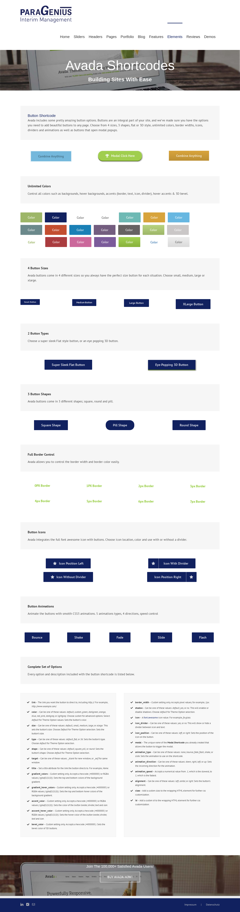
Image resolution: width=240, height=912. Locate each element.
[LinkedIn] (21, 904)
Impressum (190, 904)
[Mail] (33, 904)
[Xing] (27, 904)
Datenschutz (213, 904)
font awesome (151, 717)
